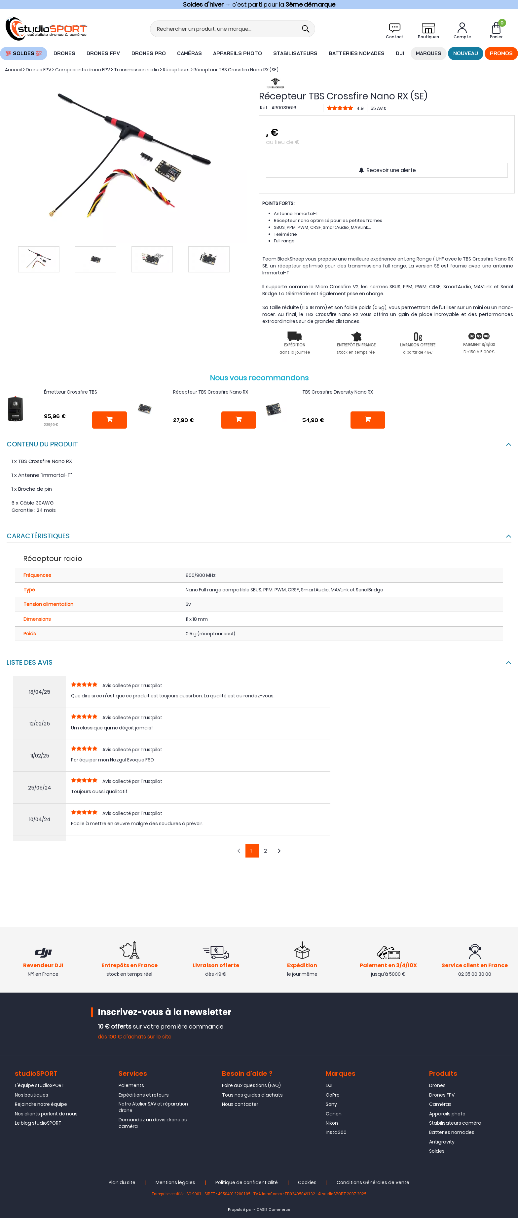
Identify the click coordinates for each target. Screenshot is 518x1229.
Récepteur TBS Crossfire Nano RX (210, 392)
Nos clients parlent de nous (46, 1113)
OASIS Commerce (273, 1210)
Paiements (131, 1085)
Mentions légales (175, 1182)
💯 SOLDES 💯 (23, 53)
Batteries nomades (357, 53)
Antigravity (442, 1142)
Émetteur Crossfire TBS (70, 392)
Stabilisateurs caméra (455, 1123)
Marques (428, 53)
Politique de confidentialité (246, 1182)
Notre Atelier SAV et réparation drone (153, 1107)
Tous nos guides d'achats (252, 1095)
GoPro (333, 1095)
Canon (334, 1113)
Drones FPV (103, 53)
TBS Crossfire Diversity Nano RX (337, 392)
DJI (400, 53)
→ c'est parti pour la (259, 4)
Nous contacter (240, 1104)
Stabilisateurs (295, 53)
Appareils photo (237, 53)
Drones (64, 53)
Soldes (437, 1151)
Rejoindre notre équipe (41, 1104)
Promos (501, 53)
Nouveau (465, 53)
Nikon (332, 1123)
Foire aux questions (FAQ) (251, 1085)
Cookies (307, 1182)
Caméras (189, 53)
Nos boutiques (31, 1095)
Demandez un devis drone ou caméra (153, 1123)
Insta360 (336, 1132)
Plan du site (122, 1182)
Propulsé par (240, 1210)
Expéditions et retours (144, 1095)
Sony (331, 1104)
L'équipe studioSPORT (39, 1085)
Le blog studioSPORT (38, 1123)
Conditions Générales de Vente (373, 1182)
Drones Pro (148, 53)
